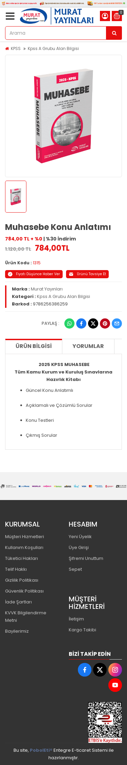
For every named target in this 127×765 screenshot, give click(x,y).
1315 (37, 263)
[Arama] (114, 33)
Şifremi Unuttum (86, 558)
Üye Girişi (79, 547)
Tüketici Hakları (21, 558)
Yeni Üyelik (80, 536)
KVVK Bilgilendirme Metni (25, 616)
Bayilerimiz (17, 631)
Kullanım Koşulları (24, 547)
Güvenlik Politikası (24, 591)
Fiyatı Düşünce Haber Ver (34, 274)
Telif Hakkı (16, 569)
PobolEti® (41, 750)
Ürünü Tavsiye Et (87, 274)
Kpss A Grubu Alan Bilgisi (53, 48)
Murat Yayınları (47, 289)
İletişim (76, 619)
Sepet (75, 569)
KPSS (16, 48)
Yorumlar (88, 346)
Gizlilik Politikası (21, 580)
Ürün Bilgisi (34, 346)
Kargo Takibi (82, 630)
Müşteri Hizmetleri (24, 536)
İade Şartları (18, 602)
